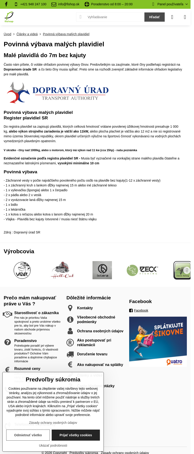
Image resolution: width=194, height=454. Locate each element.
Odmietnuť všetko (28, 435)
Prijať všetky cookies (76, 435)
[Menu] (185, 17)
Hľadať (154, 17)
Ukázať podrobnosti (53, 445)
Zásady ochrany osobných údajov (53, 423)
